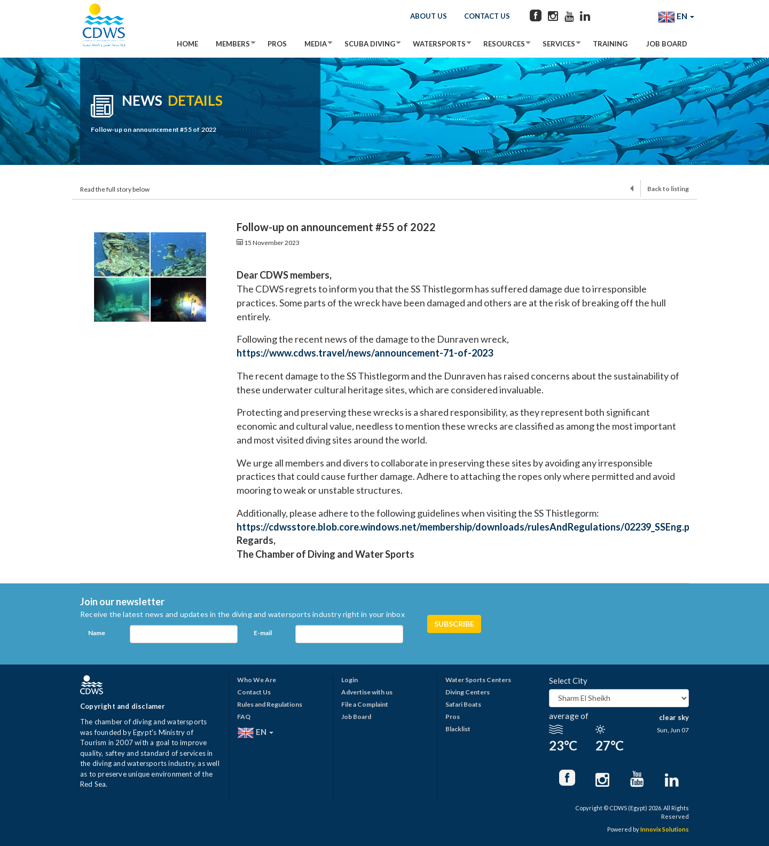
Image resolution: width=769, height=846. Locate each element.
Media (315, 43)
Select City (568, 680)
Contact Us (487, 16)
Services (559, 43)
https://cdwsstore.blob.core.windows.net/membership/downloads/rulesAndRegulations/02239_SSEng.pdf (469, 527)
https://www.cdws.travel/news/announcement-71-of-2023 (365, 353)
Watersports (439, 43)
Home (187, 43)
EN (676, 17)
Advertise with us (367, 692)
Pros (277, 43)
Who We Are (256, 680)
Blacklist (457, 729)
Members (233, 43)
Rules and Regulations (269, 704)
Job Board (666, 43)
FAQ (243, 717)
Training (610, 43)
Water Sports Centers (478, 680)
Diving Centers (467, 692)
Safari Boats (463, 704)
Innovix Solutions (664, 829)
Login (349, 680)
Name (96, 633)
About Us (428, 16)
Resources (504, 43)
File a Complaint (364, 704)
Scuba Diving (369, 43)
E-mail (263, 633)
